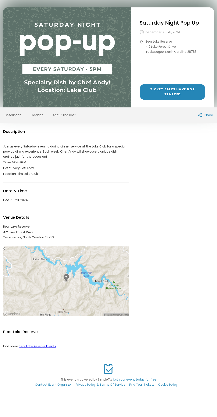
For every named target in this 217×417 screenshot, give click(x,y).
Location (37, 115)
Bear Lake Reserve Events (37, 346)
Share (205, 115)
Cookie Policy (168, 384)
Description (13, 115)
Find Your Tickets (141, 384)
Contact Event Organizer (53, 384)
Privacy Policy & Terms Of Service (100, 384)
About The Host (64, 115)
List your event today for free (135, 379)
